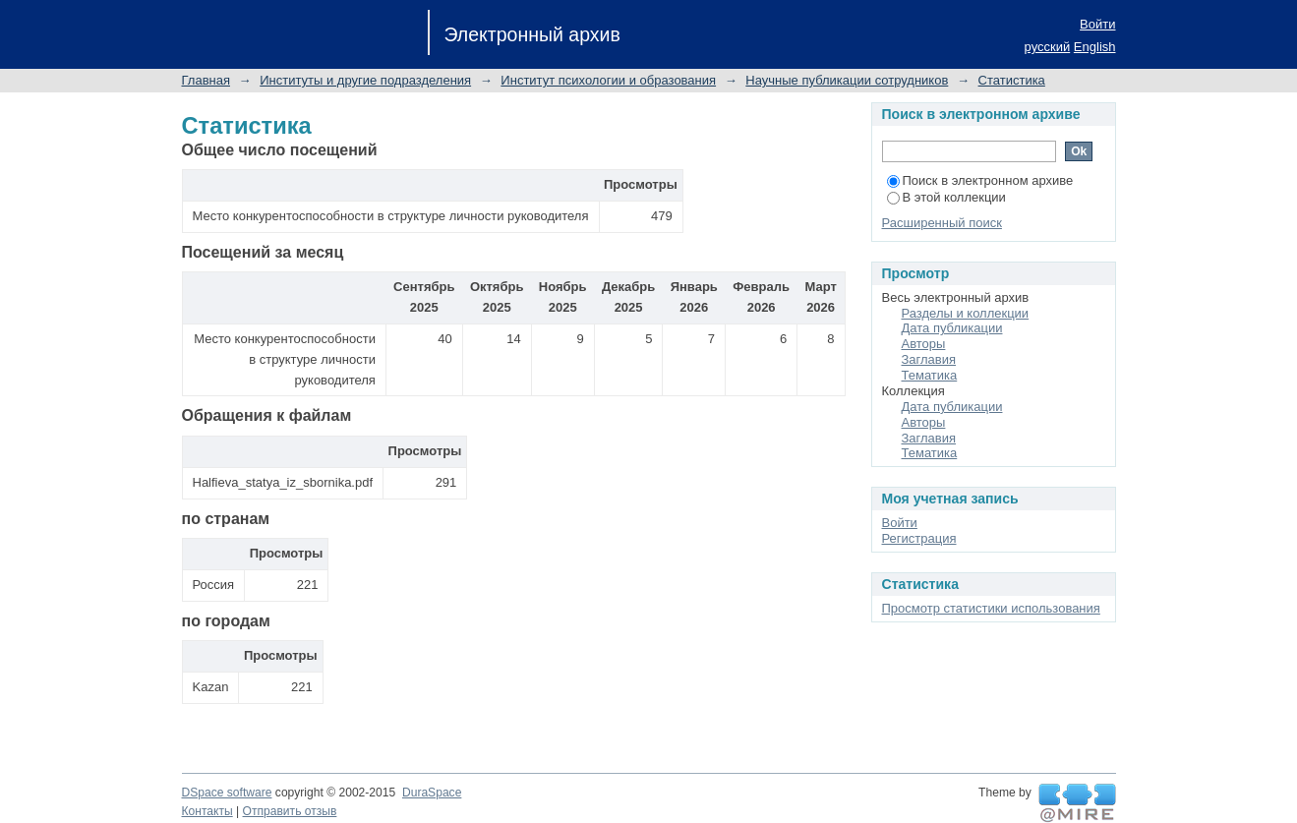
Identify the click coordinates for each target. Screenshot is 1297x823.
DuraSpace (431, 792)
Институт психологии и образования (608, 80)
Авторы (924, 343)
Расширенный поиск (942, 222)
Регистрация (919, 538)
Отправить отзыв (290, 811)
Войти (1097, 24)
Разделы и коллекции (966, 313)
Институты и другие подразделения (365, 80)
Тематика (930, 375)
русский (1048, 46)
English (1095, 46)
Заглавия (929, 359)
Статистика (1011, 80)
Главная (206, 80)
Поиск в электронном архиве (980, 180)
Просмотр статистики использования (991, 608)
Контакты (207, 811)
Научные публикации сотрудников (846, 80)
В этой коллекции (946, 197)
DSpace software (227, 792)
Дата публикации (952, 328)
